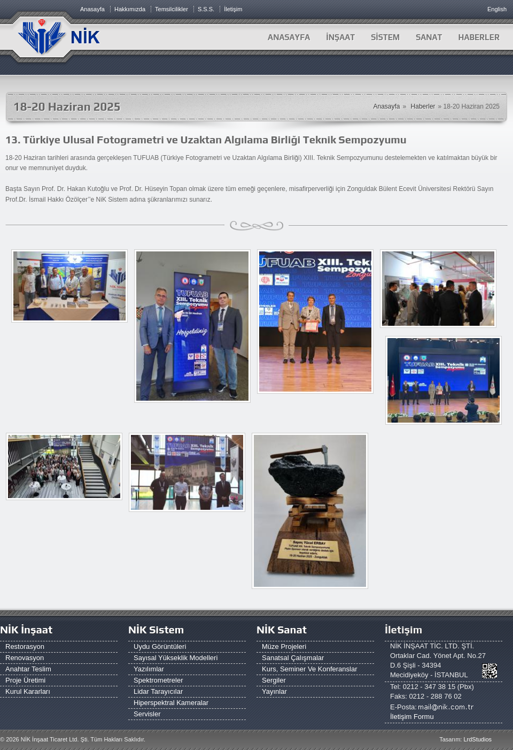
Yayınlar (274, 691)
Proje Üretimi (25, 680)
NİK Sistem (156, 629)
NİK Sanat (281, 629)
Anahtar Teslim (28, 669)
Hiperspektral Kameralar (171, 703)
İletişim (233, 9)
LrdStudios (477, 739)
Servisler (147, 714)
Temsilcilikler (171, 9)
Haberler (423, 106)
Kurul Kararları (27, 691)
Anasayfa (289, 37)
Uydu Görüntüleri (160, 646)
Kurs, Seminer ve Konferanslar (309, 669)
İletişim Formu (412, 717)
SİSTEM (385, 37)
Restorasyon (24, 646)
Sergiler (274, 680)
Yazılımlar (149, 669)
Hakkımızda (129, 9)
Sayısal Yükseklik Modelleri (175, 658)
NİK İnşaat (26, 629)
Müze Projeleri (284, 646)
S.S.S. (206, 9)
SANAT (429, 37)
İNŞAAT (340, 37)
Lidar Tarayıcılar (158, 691)
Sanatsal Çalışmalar (293, 658)
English (497, 9)
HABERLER (479, 37)
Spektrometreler (158, 680)
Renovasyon (24, 658)
